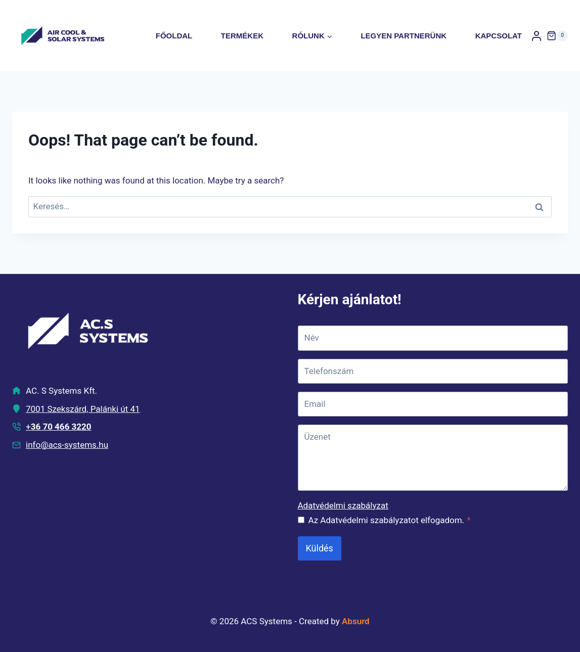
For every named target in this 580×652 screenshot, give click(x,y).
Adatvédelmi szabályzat (343, 505)
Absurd (356, 621)
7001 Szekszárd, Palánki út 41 (83, 409)
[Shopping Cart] (557, 35)
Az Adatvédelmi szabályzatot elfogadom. (389, 520)
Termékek (242, 35)
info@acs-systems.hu (67, 445)
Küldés (319, 548)
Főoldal (174, 35)
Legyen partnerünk (404, 35)
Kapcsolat (498, 35)
